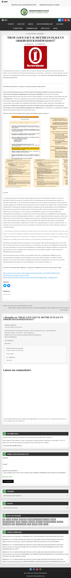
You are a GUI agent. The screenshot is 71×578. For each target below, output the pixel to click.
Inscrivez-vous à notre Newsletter (23, 5)
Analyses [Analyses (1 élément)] (15, 519)
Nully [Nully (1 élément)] (40, 524)
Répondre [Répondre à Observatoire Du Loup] (9, 360)
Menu (6, 2)
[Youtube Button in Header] (65, 20)
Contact (55, 28)
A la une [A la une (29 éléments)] (9, 519)
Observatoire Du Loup (13, 348)
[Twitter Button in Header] (59, 20)
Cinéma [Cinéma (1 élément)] (18, 522)
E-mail (5, 464)
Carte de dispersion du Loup (45, 24)
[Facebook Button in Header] (62, 20)
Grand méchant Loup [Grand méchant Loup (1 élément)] (49, 522)
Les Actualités (32, 34)
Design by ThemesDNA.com (35, 576)
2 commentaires (41, 44)
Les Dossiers (59, 24)
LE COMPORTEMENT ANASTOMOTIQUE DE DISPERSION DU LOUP (43, 561)
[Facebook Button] (34, 569)
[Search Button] (40, 569)
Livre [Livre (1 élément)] (29, 524)
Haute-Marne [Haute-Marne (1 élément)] (6, 524)
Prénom (5, 458)
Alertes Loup (21, 24)
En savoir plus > (8, 476)
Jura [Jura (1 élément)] (13, 524)
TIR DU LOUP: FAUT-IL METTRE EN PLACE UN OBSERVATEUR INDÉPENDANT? (35, 39)
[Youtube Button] (37, 569)
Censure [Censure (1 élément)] (53, 519)
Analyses (30, 24)
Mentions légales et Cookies (50, 5)
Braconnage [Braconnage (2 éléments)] (22, 519)
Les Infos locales (18, 28)
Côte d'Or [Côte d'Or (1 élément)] (24, 522)
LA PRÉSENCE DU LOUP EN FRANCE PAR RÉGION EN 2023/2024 (42, 536)
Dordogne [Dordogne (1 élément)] (31, 522)
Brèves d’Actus (45, 28)
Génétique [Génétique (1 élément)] (60, 522)
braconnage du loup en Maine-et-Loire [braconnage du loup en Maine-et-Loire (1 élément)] (38, 519)
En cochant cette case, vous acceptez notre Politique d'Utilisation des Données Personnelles (34, 472)
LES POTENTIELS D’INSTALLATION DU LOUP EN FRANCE (40, 541)
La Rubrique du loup (31, 28)
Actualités (11, 24)
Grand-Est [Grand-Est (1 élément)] (39, 522)
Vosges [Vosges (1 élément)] (46, 524)
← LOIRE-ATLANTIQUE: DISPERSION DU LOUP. (17, 306)
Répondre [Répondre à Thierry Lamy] (8, 343)
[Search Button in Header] (68, 20)
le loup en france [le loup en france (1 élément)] (21, 524)
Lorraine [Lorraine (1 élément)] (34, 524)
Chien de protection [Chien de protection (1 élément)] (8, 522)
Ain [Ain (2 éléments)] (4, 519)
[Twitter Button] (30, 569)
